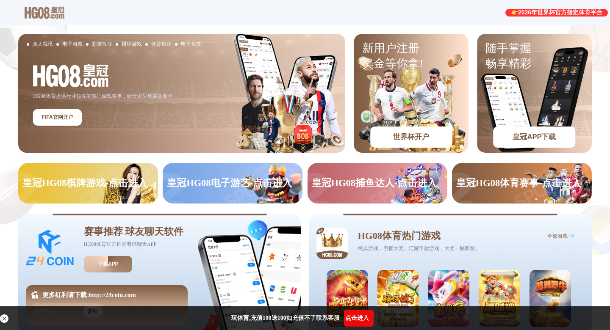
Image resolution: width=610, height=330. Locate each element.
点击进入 (357, 318)
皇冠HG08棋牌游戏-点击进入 (84, 183)
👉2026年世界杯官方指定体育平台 (556, 12)
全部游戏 (557, 236)
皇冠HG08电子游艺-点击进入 (229, 183)
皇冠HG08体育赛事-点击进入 (518, 183)
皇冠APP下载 (534, 136)
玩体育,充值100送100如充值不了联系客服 (285, 318)
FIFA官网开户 (57, 117)
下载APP (108, 264)
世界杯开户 (411, 136)
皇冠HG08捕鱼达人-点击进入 (374, 183)
